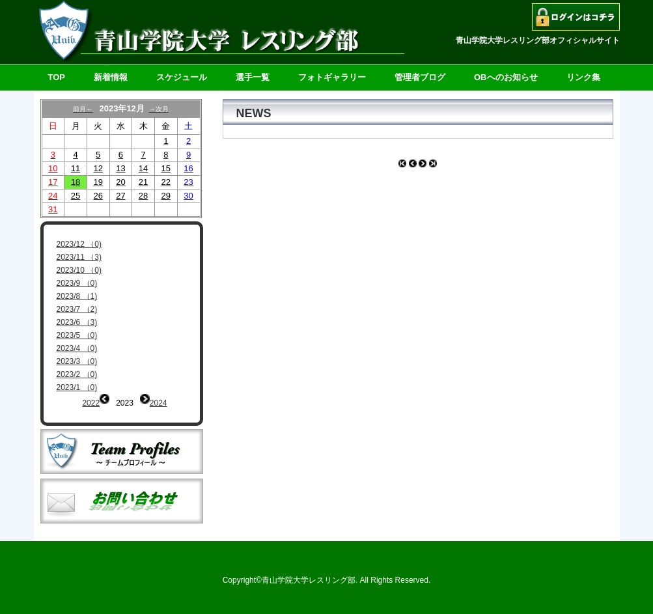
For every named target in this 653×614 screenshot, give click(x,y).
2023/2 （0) (77, 374)
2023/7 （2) (77, 309)
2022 (91, 403)
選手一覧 (253, 77)
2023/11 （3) (79, 257)
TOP (57, 77)
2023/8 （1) (77, 296)
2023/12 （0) (79, 244)
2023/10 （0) (79, 270)
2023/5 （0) (77, 335)
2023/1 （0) (77, 387)
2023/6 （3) (77, 322)
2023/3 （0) (77, 361)
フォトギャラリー (332, 77)
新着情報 (111, 77)
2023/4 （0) (77, 348)
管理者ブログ (420, 77)
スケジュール (181, 77)
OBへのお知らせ (506, 77)
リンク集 (583, 77)
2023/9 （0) (77, 283)
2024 (158, 403)
